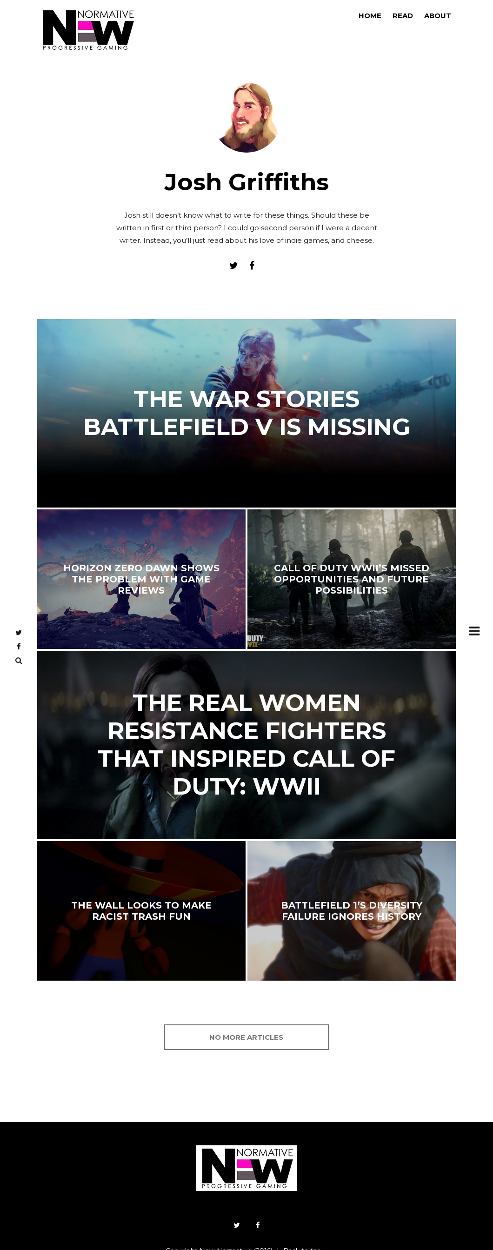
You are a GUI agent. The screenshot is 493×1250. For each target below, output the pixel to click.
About (437, 15)
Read (403, 15)
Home (370, 15)
